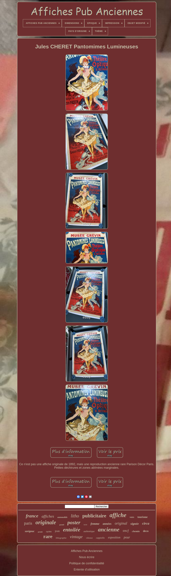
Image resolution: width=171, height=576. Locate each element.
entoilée (71, 530)
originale (46, 522)
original (121, 523)
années (107, 523)
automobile (62, 517)
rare (47, 536)
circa (145, 523)
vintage (76, 536)
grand (61, 525)
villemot (89, 538)
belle (85, 525)
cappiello (100, 538)
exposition (114, 537)
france (32, 515)
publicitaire (94, 515)
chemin (136, 531)
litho (75, 515)
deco (145, 531)
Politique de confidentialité (86, 563)
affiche (118, 515)
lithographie (61, 538)
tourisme (142, 517)
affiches (48, 516)
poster (73, 522)
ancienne (108, 529)
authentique (89, 531)
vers (132, 517)
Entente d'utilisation (87, 569)
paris (28, 523)
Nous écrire (86, 557)
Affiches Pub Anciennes (87, 551)
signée (134, 523)
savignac (30, 531)
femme (95, 523)
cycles (49, 531)
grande (40, 532)
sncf (126, 530)
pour (127, 537)
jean (57, 531)
